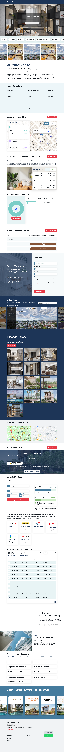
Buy (7, 733)
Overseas (28, 735)
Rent (27, 733)
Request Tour (52, 156)
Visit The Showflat (16, 218)
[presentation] (42, 287)
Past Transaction (30, 737)
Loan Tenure (21, 493)
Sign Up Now (11, 345)
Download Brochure (32, 23)
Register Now (39, 291)
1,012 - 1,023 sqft (47, 202)
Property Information (32, 656)
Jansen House (10, 334)
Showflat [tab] (53, 123)
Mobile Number (37, 266)
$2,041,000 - (53, 203)
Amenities (22, 656)
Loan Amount (9, 488)
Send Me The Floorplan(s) (32, 471)
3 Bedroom (31, 202)
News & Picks (9, 738)
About (28, 738)
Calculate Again (18, 500)
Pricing (52, 656)
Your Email (36, 271)
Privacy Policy (10, 729)
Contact (51, 1)
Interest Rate (10, 493)
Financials (9, 737)
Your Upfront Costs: (39, 495)
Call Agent (49, 732)
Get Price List (52, 447)
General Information (13, 656)
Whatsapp (48, 735)
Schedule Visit (52, 116)
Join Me (8, 740)
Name (35, 261)
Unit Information (44, 656)
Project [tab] (46, 123)
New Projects (9, 735)
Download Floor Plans (51, 230)
